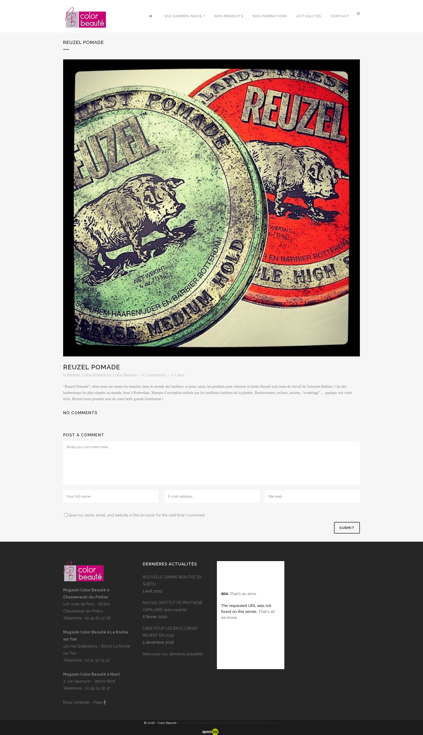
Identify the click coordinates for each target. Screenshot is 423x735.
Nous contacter (76, 702)
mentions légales (191, 723)
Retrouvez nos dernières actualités (173, 654)
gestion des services (264, 723)
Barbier (73, 375)
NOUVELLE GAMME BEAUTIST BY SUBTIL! (172, 580)
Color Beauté (94, 375)
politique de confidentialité (226, 723)
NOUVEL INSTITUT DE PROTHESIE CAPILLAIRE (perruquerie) (173, 606)
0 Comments (154, 375)
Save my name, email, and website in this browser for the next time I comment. (137, 515)
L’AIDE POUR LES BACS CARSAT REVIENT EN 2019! (170, 632)
